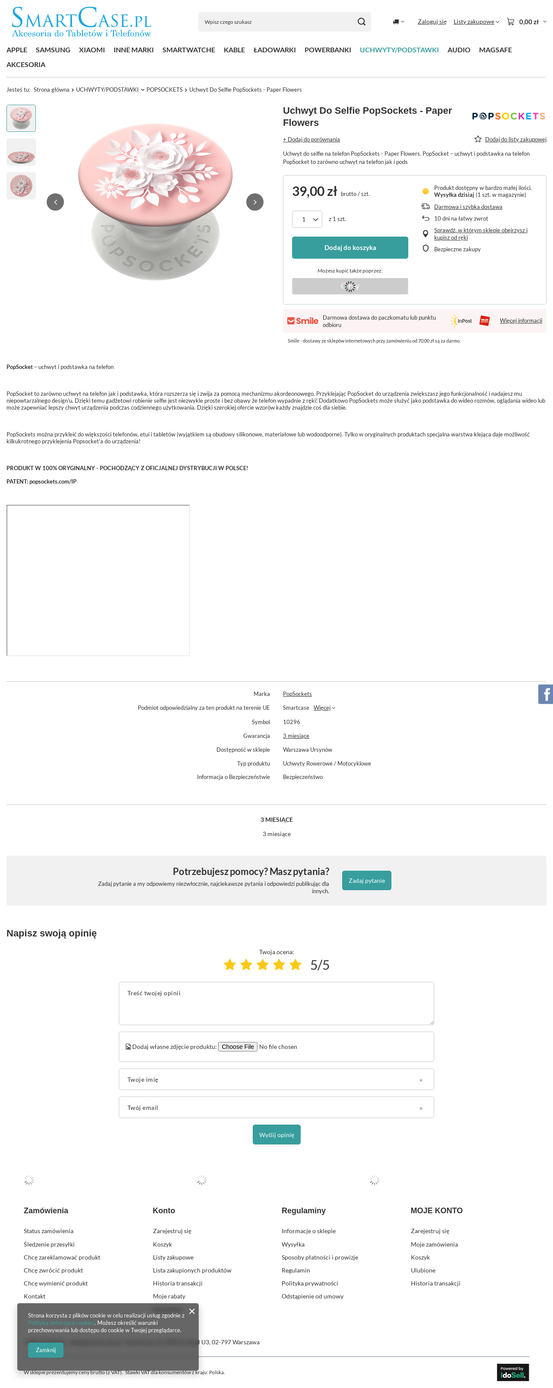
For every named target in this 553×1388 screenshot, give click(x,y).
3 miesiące (296, 735)
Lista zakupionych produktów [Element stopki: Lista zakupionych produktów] (192, 1270)
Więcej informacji (521, 320)
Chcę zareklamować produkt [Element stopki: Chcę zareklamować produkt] (62, 1257)
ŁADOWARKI (275, 49)
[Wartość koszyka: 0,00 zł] (526, 21)
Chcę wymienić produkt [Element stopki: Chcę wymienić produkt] (56, 1283)
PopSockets (297, 693)
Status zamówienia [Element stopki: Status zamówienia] (48, 1230)
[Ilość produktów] (307, 219)
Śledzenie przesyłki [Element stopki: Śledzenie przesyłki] (49, 1244)
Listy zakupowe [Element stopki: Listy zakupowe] (173, 1257)
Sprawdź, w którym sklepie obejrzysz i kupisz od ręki (481, 234)
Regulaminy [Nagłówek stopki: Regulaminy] (304, 1210)
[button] (55, 202)
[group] (155, 202)
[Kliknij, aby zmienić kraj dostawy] (398, 22)
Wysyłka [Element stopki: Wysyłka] (293, 1244)
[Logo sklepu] (81, 21)
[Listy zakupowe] (476, 21)
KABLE (234, 49)
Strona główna (52, 89)
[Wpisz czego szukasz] (284, 22)
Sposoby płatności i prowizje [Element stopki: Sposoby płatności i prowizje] (320, 1257)
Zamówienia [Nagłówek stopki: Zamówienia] (46, 1210)
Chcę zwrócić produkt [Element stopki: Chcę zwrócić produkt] (53, 1270)
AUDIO (459, 49)
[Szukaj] (361, 22)
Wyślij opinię (276, 1134)
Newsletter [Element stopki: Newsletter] (168, 1309)
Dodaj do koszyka (350, 247)
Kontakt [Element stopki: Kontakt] (34, 1296)
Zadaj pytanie (367, 880)
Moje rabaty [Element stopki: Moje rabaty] (169, 1296)
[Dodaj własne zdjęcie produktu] (277, 1046)
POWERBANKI (328, 49)
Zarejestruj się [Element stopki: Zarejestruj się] (172, 1230)
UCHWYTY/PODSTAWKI (399, 49)
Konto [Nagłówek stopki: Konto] (164, 1210)
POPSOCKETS (164, 89)
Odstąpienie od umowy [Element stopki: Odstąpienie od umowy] (312, 1296)
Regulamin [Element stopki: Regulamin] (296, 1270)
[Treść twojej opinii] (276, 1003)
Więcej (322, 707)
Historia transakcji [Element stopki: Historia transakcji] (178, 1283)
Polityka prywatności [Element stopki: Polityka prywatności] (310, 1283)
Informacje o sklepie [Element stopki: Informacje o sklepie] (309, 1230)
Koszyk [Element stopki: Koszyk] (162, 1244)
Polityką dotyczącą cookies (61, 1322)
